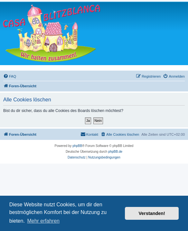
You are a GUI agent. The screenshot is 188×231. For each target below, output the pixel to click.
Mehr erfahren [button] (43, 221)
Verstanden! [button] (152, 213)
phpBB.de (115, 151)
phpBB (77, 146)
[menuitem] (9, 76)
